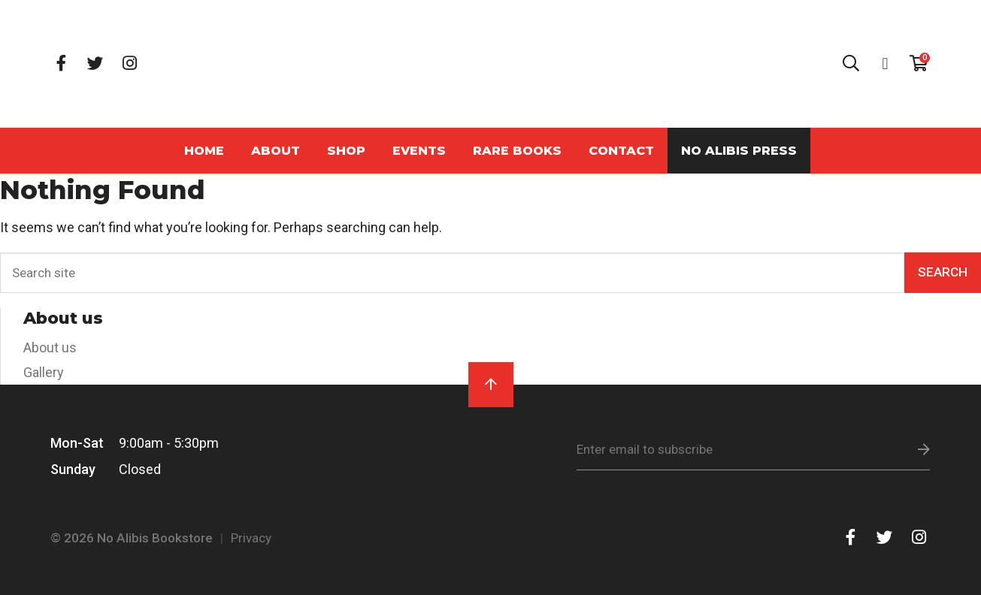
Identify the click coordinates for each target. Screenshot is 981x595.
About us (50, 347)
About (275, 150)
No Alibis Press (739, 150)
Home (204, 150)
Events (419, 150)
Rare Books (517, 150)
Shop (346, 150)
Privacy (251, 537)
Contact (621, 150)
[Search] (452, 272)
